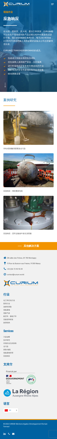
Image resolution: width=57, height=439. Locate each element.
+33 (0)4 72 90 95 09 (15, 269)
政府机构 (6, 323)
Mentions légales (22, 424)
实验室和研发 (8, 320)
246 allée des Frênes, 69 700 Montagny (21, 258)
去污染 (5, 346)
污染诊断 (6, 337)
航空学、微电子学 (10, 316)
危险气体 (6, 313)
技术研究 (6, 340)
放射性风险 (7, 307)
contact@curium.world (15, 275)
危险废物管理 (8, 353)
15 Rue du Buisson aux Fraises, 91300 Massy (23, 264)
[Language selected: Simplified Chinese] (10, 410)
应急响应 (6, 356)
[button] (52, 4)
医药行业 (6, 304)
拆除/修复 (7, 350)
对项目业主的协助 (10, 343)
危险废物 (6, 310)
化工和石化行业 (9, 300)
